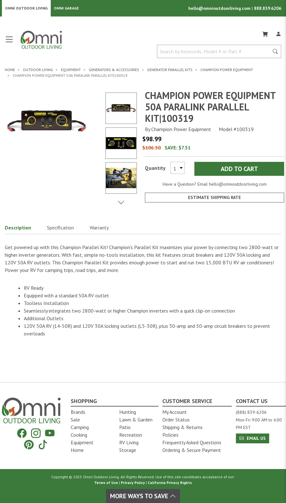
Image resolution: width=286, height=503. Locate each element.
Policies (170, 435)
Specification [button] (60, 227)
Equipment (82, 442)
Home (77, 450)
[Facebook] (22, 433)
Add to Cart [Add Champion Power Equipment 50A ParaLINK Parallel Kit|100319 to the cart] (239, 169)
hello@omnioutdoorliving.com (220, 8)
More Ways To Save (143, 496)
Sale (75, 419)
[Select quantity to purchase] (178, 168)
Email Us (252, 438)
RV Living (129, 442)
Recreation (130, 435)
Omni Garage (66, 8)
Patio (125, 427)
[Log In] (278, 33)
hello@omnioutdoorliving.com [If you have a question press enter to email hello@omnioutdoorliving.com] (238, 184)
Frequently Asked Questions (191, 442)
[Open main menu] (9, 42)
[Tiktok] (43, 444)
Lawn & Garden (136, 419)
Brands (78, 412)
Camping (80, 427)
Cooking (79, 435)
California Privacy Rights (170, 482)
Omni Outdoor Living (26, 8)
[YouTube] (50, 433)
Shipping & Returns (182, 427)
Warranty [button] (99, 227)
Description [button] (18, 227)
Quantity (155, 168)
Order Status (176, 419)
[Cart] (265, 33)
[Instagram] (36, 433)
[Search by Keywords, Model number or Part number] (215, 51)
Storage (127, 450)
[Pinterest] (29, 444)
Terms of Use (106, 482)
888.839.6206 (267, 8)
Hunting (127, 412)
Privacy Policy (133, 482)
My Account (174, 412)
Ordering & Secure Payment (191, 450)
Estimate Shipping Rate (214, 197)
